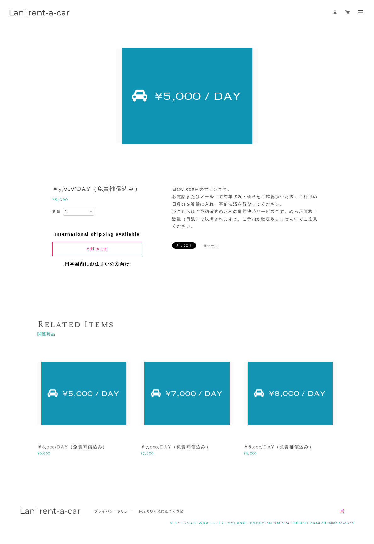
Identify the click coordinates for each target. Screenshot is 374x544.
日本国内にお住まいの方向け (97, 263)
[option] (187, 96)
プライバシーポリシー (113, 511)
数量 (56, 212)
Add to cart (97, 249)
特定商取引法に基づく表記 (161, 511)
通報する (211, 246)
